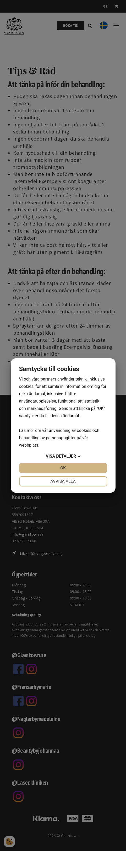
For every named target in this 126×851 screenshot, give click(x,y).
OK (63, 467)
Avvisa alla (63, 481)
